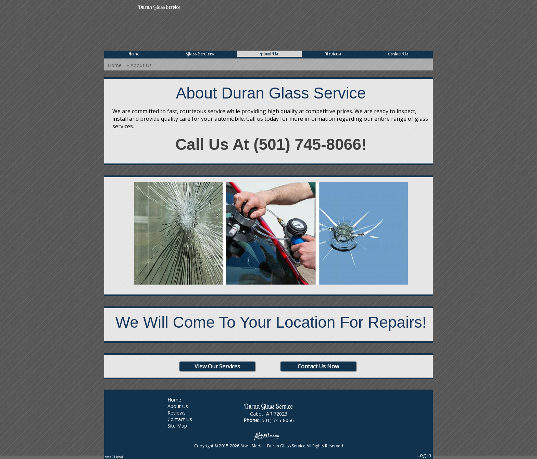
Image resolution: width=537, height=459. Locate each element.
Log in (424, 455)
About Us (269, 54)
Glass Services (200, 54)
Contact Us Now (318, 366)
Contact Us (398, 54)
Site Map (182, 425)
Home (133, 54)
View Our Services (217, 366)
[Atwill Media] (268, 436)
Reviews (333, 54)
